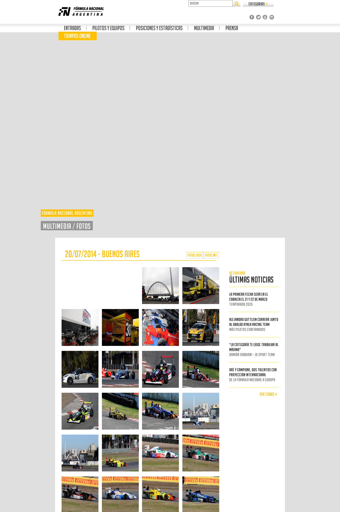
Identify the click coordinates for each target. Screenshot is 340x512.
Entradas (72, 28)
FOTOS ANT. (211, 255)
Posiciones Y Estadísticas (159, 28)
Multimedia (204, 28)
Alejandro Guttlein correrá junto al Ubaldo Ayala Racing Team (253, 324)
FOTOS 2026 (195, 255)
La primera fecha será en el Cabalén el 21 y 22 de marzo (248, 299)
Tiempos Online (77, 36)
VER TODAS (268, 394)
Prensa (232, 28)
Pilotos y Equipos (108, 28)
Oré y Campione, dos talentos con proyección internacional (253, 374)
